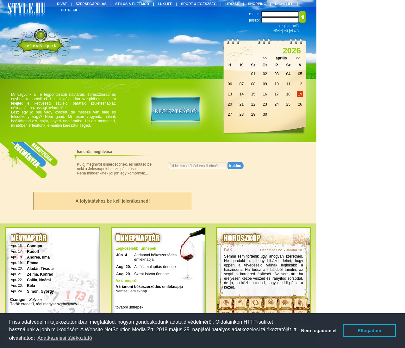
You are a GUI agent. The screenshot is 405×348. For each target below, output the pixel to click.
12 (300, 84)
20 (230, 104)
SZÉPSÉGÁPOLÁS (91, 4)
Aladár (33, 268)
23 (265, 104)
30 (265, 114)
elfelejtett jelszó (286, 31)
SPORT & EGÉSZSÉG (198, 4)
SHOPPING (257, 4)
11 (288, 84)
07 (242, 84)
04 (288, 74)
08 (253, 84)
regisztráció (289, 26)
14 (242, 94)
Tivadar (47, 268)
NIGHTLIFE (284, 4)
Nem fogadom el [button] (319, 330)
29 (253, 114)
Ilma (46, 257)
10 (277, 84)
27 (230, 114)
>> (298, 58)
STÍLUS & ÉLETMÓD (132, 4)
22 (253, 104)
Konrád (46, 274)
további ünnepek (129, 307)
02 (265, 74)
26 (300, 104)
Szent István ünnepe (151, 274)
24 (277, 104)
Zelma (32, 274)
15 (253, 94)
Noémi (45, 280)
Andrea (33, 257)
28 (242, 114)
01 (253, 74)
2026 (292, 50)
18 (288, 94)
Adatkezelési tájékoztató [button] (64, 338)
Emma (32, 263)
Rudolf (33, 251)
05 (300, 74)
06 (230, 84)
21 (242, 104)
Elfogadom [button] (369, 330)
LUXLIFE (165, 4)
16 (265, 94)
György (47, 291)
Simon (33, 291)
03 (277, 74)
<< (265, 58)
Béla (31, 286)
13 (230, 94)
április (281, 58)
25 (288, 104)
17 (277, 94)
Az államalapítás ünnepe (155, 267)
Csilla (32, 280)
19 (300, 94)
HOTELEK (69, 10)
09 (265, 84)
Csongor (34, 246)
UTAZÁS (232, 4)
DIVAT (62, 4)
